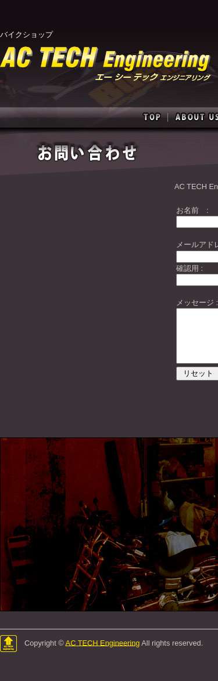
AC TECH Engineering (103, 642)
